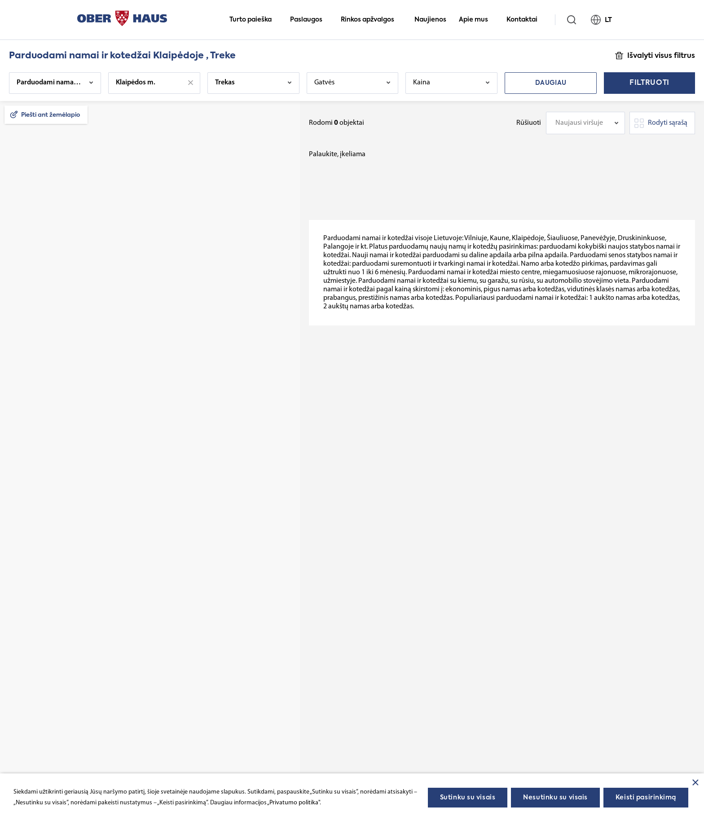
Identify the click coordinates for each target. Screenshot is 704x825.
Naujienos (430, 20)
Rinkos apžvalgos (371, 20)
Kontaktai (525, 20)
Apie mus (477, 20)
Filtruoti (649, 83)
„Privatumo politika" (293, 802)
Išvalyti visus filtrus (661, 56)
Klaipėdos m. (135, 82)
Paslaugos (310, 20)
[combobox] (585, 123)
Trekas (225, 82)
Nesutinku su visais (555, 797)
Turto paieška (254, 20)
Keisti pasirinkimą (646, 797)
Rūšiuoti (528, 123)
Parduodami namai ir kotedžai (50, 82)
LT (605, 20)
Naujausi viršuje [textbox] (579, 123)
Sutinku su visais (468, 797)
